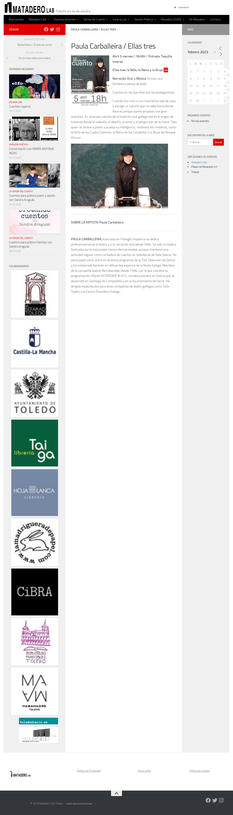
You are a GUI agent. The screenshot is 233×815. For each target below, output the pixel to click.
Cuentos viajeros (20, 106)
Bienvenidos (16, 19)
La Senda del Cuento (21, 191)
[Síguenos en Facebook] (46, 29)
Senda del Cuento (94, 19)
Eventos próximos (65, 19)
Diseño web (71, 804)
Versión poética (18, 144)
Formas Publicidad (84, 804)
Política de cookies (199, 771)
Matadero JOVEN (171, 19)
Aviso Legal (144, 771)
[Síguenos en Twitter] (52, 29)
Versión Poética (143, 19)
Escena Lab (120, 19)
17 (218, 86)
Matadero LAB (37, 19)
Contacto (215, 19)
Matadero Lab (199, 162)
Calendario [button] (181, 7)
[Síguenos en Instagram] (58, 29)
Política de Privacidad (88, 771)
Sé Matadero (197, 19)
